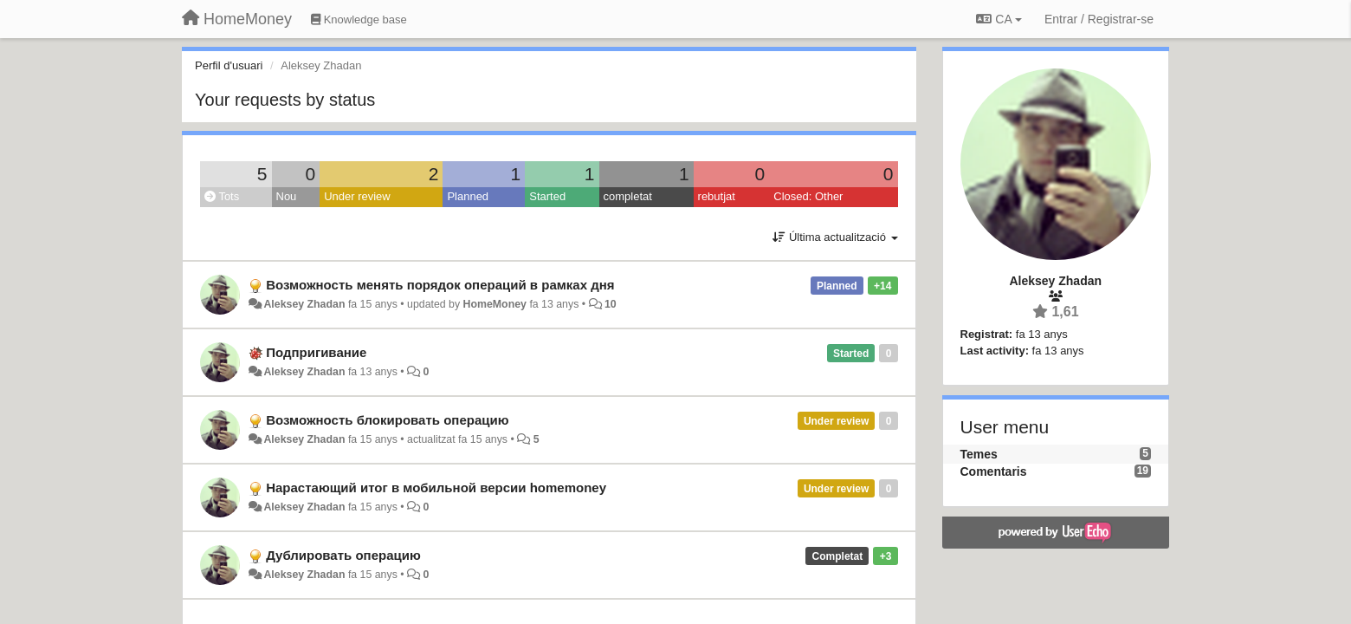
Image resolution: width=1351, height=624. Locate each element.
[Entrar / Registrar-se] (1098, 19)
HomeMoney (495, 304)
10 (610, 304)
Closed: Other (808, 196)
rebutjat (716, 196)
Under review (357, 196)
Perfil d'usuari (228, 65)
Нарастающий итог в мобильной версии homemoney (436, 487)
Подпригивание (316, 352)
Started (547, 196)
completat (628, 196)
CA (998, 19)
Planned (467, 196)
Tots (221, 196)
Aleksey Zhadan (304, 304)
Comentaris (993, 471)
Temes (979, 454)
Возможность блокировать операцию (387, 420)
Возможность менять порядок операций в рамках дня (440, 284)
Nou (286, 196)
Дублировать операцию (343, 555)
